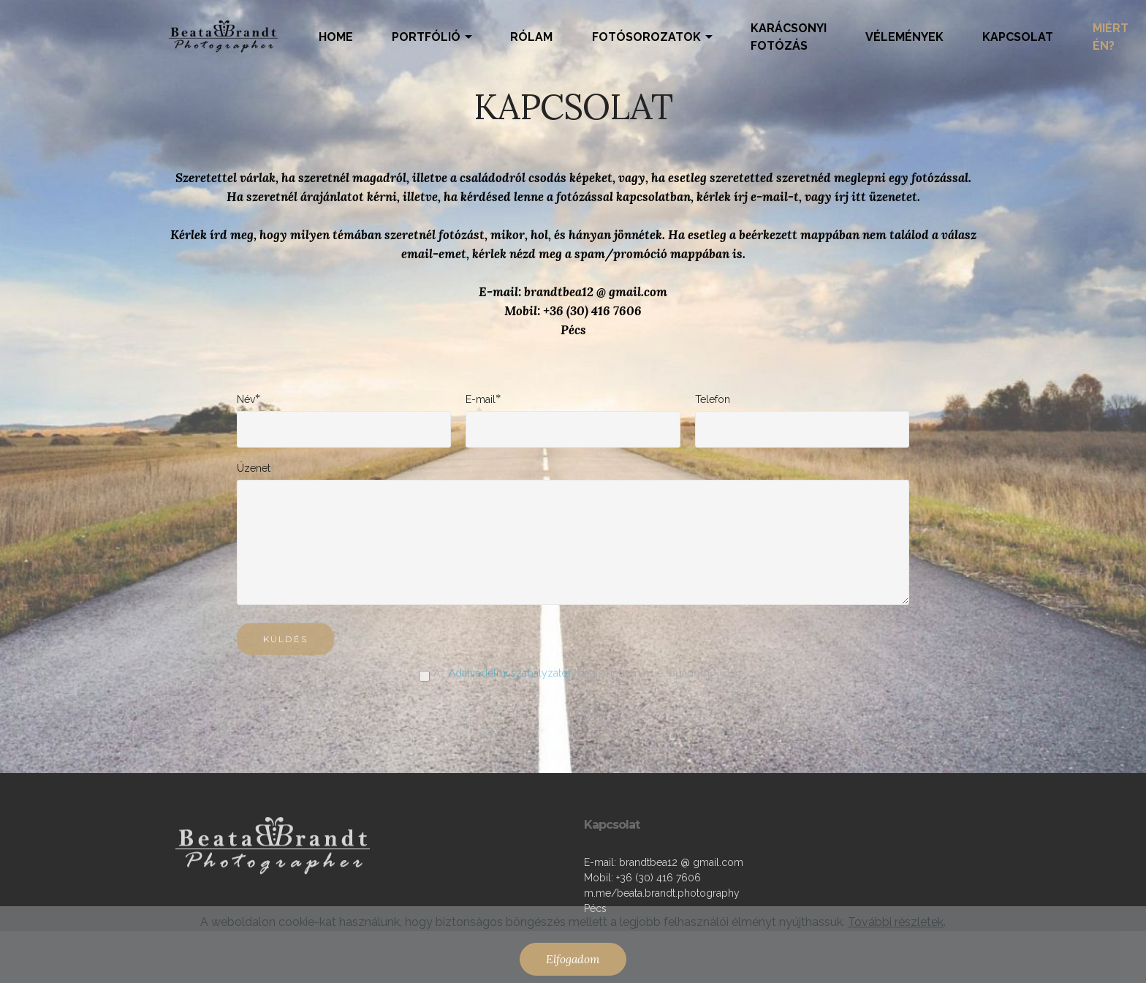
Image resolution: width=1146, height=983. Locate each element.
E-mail (481, 399)
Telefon (712, 399)
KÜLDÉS (285, 649)
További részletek (896, 922)
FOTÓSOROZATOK (646, 37)
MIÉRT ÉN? (1110, 37)
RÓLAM (531, 37)
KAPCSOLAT (1017, 37)
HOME (336, 37)
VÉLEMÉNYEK (904, 37)
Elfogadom (573, 959)
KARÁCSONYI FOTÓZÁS (789, 37)
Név (246, 399)
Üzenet (253, 468)
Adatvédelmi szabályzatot (510, 678)
